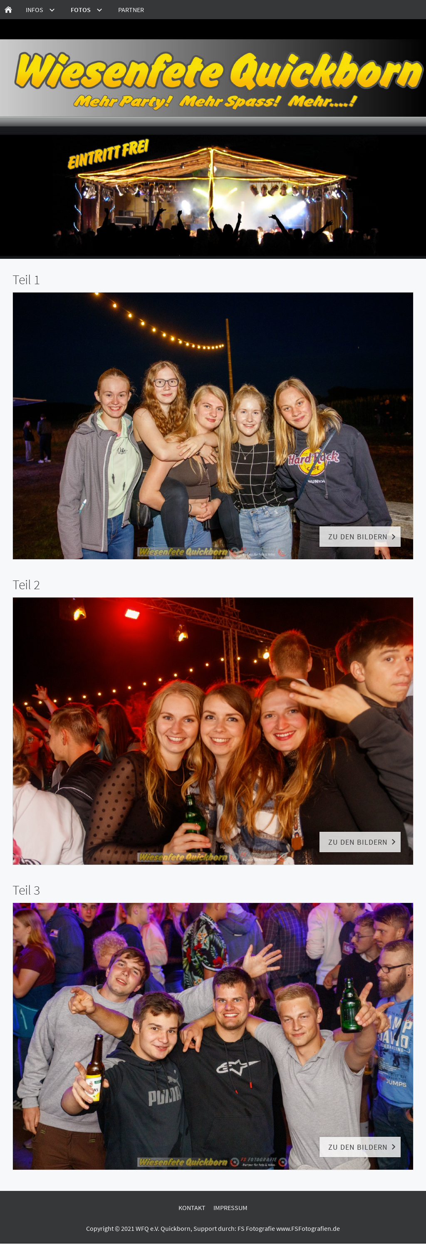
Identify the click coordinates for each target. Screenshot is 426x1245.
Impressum (230, 1207)
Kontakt (192, 1207)
